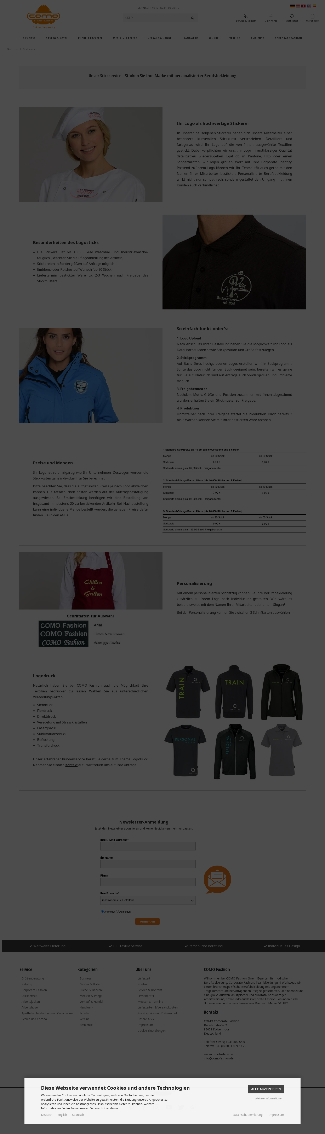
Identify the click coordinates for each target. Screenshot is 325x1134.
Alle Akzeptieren (266, 1089)
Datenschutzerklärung (248, 1115)
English (62, 1115)
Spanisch (78, 1115)
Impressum (276, 1115)
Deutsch (46, 1115)
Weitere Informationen (269, 1098)
